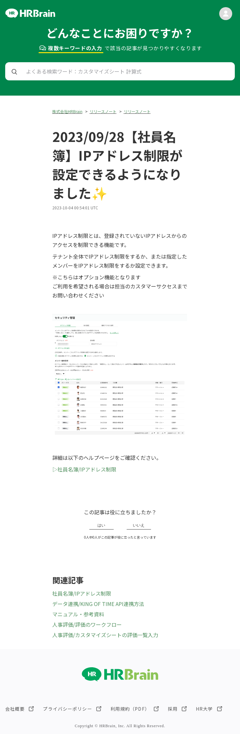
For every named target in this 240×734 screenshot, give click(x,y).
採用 (173, 708)
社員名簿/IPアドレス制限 (81, 593)
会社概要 (15, 708)
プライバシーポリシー (67, 708)
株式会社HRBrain (67, 111)
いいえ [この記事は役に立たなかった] (139, 525)
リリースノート (103, 111)
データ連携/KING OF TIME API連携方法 (98, 604)
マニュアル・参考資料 (78, 614)
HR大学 (204, 708)
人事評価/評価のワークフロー (87, 624)
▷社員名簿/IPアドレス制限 (84, 469)
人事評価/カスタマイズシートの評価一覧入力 (105, 635)
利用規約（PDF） (130, 708)
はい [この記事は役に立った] (101, 525)
